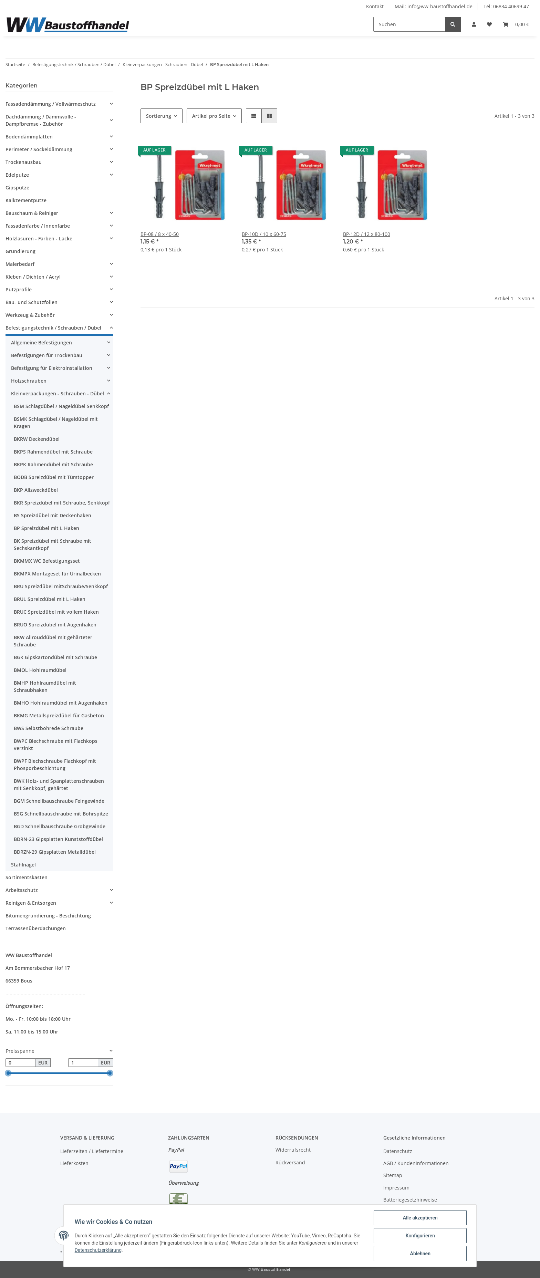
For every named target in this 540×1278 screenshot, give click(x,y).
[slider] (8, 1073)
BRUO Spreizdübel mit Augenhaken (55, 624)
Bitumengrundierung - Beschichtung (48, 915)
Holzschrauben (28, 380)
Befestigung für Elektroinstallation (51, 368)
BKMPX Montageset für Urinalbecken (57, 573)
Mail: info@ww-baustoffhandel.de (434, 6)
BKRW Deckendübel (37, 439)
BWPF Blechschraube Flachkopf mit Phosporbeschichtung (55, 764)
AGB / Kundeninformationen (416, 1163)
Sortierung (158, 116)
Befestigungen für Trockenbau (46, 355)
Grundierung (20, 251)
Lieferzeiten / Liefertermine (91, 1151)
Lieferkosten (74, 1163)
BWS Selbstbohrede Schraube (48, 728)
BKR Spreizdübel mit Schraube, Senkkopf (62, 502)
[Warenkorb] (515, 24)
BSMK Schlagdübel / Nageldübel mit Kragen (56, 422)
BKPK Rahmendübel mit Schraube (53, 464)
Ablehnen (420, 1253)
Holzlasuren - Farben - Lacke (39, 238)
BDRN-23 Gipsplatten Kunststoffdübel (58, 839)
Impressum (396, 1187)
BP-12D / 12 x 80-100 (366, 234)
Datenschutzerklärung (98, 1250)
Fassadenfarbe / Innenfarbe (38, 225)
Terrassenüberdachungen (36, 928)
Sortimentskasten (27, 877)
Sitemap (392, 1175)
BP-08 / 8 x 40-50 (160, 234)
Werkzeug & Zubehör (30, 315)
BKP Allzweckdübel (36, 490)
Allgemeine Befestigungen (41, 342)
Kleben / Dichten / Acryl (33, 276)
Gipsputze (17, 187)
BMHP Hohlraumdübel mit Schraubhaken (45, 686)
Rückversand (290, 1162)
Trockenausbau (24, 162)
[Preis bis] (83, 1062)
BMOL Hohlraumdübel (40, 670)
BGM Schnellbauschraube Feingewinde (59, 801)
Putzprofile (19, 289)
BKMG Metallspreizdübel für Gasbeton (59, 715)
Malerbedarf (20, 264)
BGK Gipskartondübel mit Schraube (55, 657)
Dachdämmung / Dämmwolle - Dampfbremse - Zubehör (41, 120)
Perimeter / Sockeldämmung (39, 149)
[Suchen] (409, 24)
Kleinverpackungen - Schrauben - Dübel (57, 393)
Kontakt (375, 6)
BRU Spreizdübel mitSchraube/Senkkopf (61, 586)
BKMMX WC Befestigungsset (47, 561)
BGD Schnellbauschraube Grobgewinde (59, 826)
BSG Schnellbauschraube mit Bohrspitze (61, 813)
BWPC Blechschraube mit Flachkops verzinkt (55, 744)
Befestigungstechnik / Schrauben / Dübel (53, 327)
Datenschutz (397, 1151)
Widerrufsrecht (293, 1149)
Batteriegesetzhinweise (410, 1199)
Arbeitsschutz (22, 890)
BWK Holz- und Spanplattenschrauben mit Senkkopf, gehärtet (59, 784)
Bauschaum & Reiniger (32, 213)
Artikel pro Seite (211, 116)
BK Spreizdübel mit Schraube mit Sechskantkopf (52, 544)
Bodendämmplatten (29, 136)
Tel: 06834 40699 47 (506, 6)
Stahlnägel (23, 864)
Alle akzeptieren (420, 1217)
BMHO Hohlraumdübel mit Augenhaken (60, 702)
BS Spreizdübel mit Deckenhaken (52, 515)
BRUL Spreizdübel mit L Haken (49, 599)
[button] (473, 24)
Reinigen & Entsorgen (31, 903)
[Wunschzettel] (489, 24)
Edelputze (17, 175)
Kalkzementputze (26, 200)
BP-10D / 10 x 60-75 (264, 234)
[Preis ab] (20, 1062)
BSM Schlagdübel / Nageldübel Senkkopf (61, 406)
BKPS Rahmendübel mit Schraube (53, 451)
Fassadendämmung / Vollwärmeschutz (51, 104)
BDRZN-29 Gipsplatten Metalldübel (55, 852)
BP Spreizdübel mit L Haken (46, 528)
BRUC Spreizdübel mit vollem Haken (56, 612)
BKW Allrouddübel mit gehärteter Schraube (53, 641)
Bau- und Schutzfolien (32, 302)
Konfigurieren (420, 1235)
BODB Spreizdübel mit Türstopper (54, 477)
